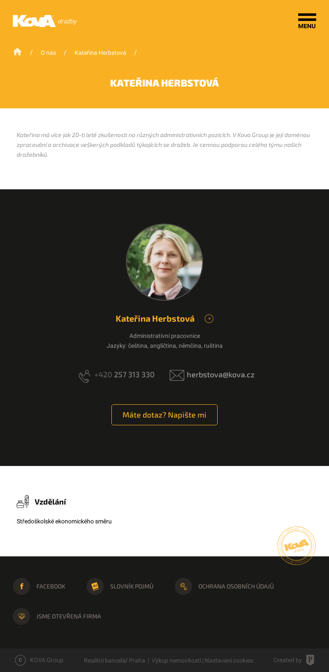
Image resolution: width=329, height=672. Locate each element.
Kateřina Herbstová (100, 52)
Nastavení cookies (229, 660)
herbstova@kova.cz (220, 374)
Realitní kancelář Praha (114, 660)
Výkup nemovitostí (176, 660)
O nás (48, 52)
